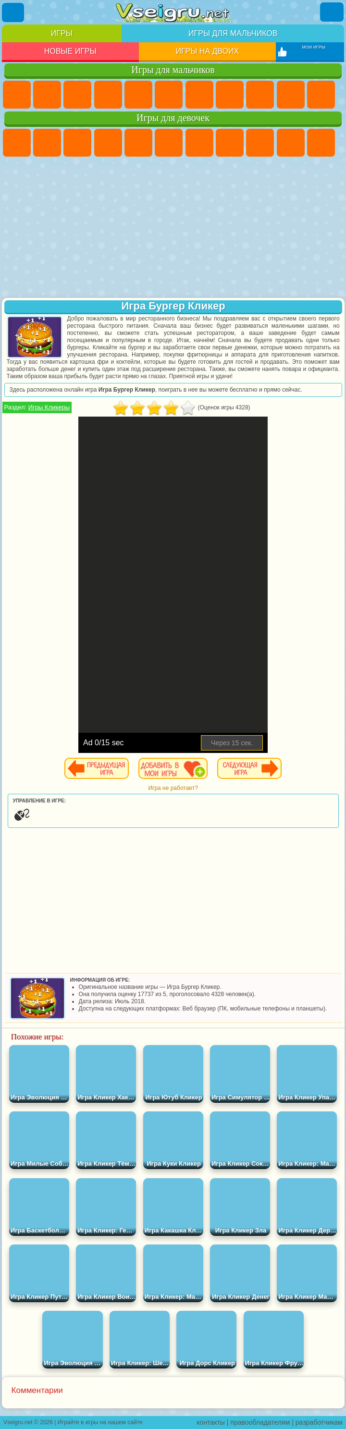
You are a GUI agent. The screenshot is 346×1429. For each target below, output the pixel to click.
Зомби (138, 95)
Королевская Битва (169, 95)
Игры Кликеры (49, 407)
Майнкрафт (199, 95)
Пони (17, 143)
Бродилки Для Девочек (199, 143)
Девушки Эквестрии (47, 143)
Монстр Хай (169, 143)
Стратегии (77, 95)
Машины (230, 95)
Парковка (17, 95)
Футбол (47, 95)
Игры (62, 33)
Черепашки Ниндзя (260, 95)
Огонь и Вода (77, 143)
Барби (108, 143)
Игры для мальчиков (232, 33)
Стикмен (321, 95)
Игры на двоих (207, 51)
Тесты (138, 143)
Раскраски (230, 143)
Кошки (321, 143)
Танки (108, 95)
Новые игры (70, 51)
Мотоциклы (291, 95)
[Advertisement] (173, 228)
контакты (211, 1422)
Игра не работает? (173, 788)
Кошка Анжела (260, 143)
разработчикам (319, 1422)
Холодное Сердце (291, 143)
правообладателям (260, 1422)
